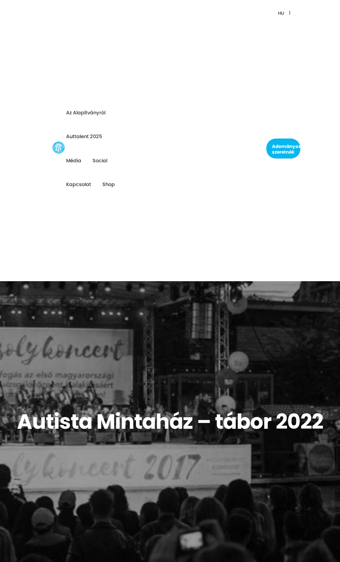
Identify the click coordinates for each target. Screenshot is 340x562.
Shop (108, 184)
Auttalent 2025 (84, 136)
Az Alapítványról (85, 112)
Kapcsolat (78, 184)
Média (73, 160)
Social (100, 160)
